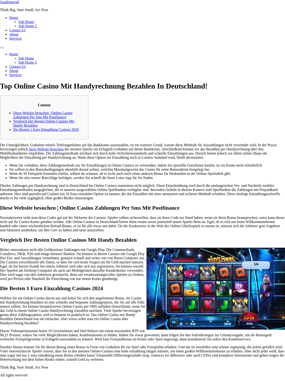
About (13, 34)
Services (15, 38)
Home (13, 18)
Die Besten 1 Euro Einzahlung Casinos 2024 (46, 129)
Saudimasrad (9, 2)
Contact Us (17, 30)
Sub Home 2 (27, 26)
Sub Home (26, 22)
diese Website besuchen (46, 149)
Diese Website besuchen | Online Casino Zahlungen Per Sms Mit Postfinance (42, 115)
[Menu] (2, 47)
